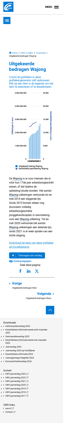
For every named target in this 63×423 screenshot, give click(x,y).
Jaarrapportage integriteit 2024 (19, 358)
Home (13, 53)
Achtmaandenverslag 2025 (17, 326)
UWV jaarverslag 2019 (15, 388)
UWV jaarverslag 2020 (15, 385)
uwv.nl (8, 408)
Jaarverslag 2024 (13, 347)
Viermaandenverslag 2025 (17, 336)
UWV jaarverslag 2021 (15, 381)
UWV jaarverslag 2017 (15, 396)
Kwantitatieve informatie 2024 (19, 354)
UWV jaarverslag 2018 (15, 392)
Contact (9, 412)
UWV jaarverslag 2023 (15, 374)
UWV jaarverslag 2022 (15, 377)
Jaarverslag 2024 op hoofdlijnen (20, 350)
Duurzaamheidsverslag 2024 (18, 361)
